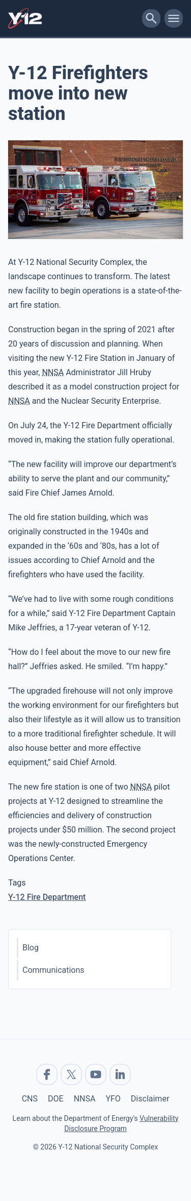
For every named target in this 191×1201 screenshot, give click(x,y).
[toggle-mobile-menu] (174, 18)
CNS (30, 1099)
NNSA (85, 1099)
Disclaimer (150, 1099)
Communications (53, 970)
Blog (30, 947)
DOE (56, 1099)
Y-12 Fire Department (47, 897)
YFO (112, 1099)
